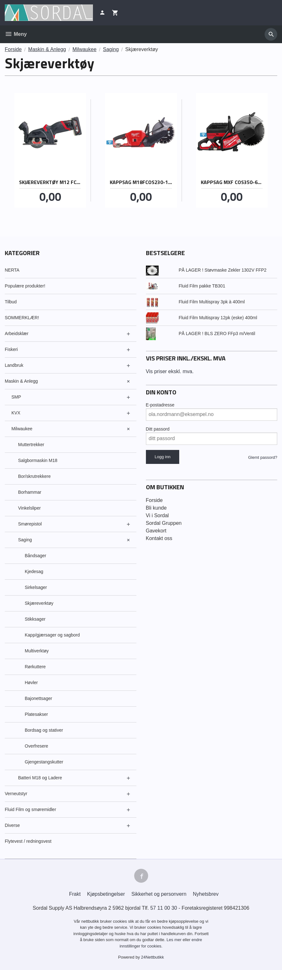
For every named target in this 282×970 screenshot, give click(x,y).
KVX (15, 412)
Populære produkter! (25, 285)
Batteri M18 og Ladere (40, 777)
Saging (25, 539)
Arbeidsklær (17, 333)
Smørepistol (30, 523)
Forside (13, 49)
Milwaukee (21, 428)
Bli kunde (156, 508)
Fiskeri (11, 349)
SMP (16, 396)
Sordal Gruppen (164, 523)
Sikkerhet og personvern (158, 894)
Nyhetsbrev (206, 894)
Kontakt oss (159, 538)
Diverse (12, 825)
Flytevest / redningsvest (28, 841)
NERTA (12, 270)
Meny (16, 34)
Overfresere (36, 746)
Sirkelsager (36, 587)
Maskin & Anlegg (21, 381)
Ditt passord (158, 429)
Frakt (75, 894)
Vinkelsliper (29, 508)
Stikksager (35, 619)
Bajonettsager (38, 698)
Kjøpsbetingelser (106, 894)
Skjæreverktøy (39, 603)
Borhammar (29, 492)
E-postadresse (160, 404)
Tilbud (11, 301)
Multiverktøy (37, 650)
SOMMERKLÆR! (22, 317)
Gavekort (156, 530)
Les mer (175, 939)
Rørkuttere (35, 666)
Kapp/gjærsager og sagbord (52, 634)
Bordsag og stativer (44, 730)
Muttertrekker (31, 444)
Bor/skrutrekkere (34, 476)
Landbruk (14, 365)
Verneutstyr (16, 793)
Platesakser (36, 714)
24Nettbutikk (152, 957)
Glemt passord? (262, 457)
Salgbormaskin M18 (37, 460)
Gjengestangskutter (44, 761)
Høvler (31, 682)
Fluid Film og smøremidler (30, 809)
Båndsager (35, 555)
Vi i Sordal (157, 515)
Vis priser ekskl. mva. (170, 371)
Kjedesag (34, 571)
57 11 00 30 (163, 908)
